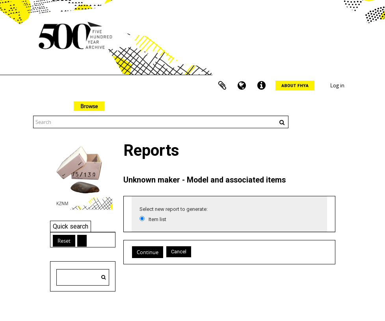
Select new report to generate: (173, 209)
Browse (89, 106)
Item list (157, 219)
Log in (337, 85)
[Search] (103, 277)
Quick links (262, 86)
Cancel (178, 252)
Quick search (70, 226)
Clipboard (222, 86)
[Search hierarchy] (82, 277)
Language (242, 86)
